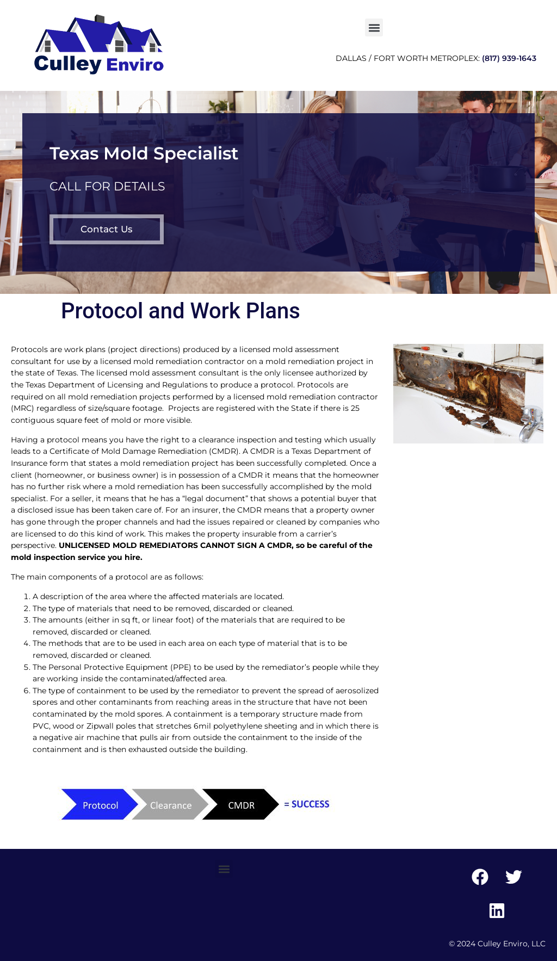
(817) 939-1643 (509, 58)
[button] (374, 27)
